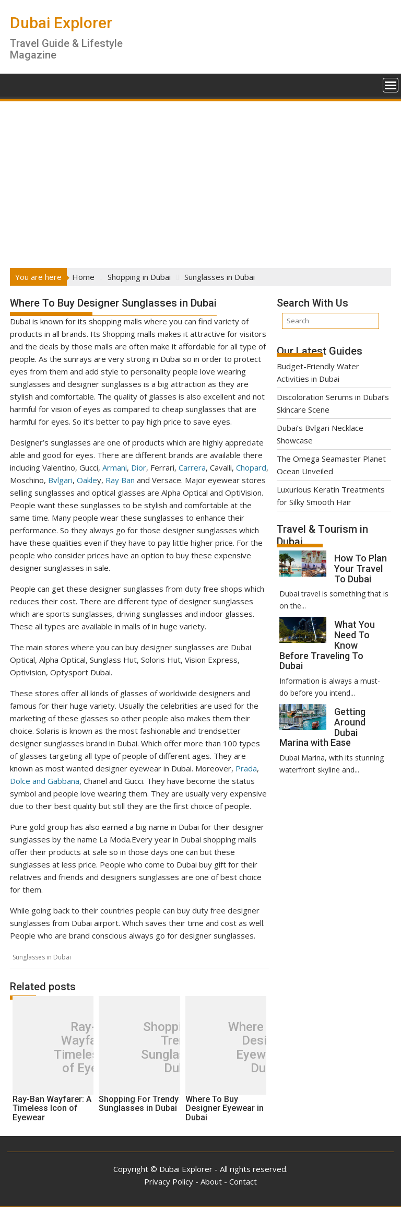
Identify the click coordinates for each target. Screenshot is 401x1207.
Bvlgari (60, 480)
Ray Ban (120, 480)
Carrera (192, 467)
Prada (246, 768)
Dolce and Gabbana (44, 781)
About (211, 1181)
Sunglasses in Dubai (42, 957)
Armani (114, 467)
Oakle (87, 480)
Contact (243, 1181)
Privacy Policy (168, 1181)
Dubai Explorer (61, 23)
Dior (138, 467)
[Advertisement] (200, 181)
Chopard (251, 467)
